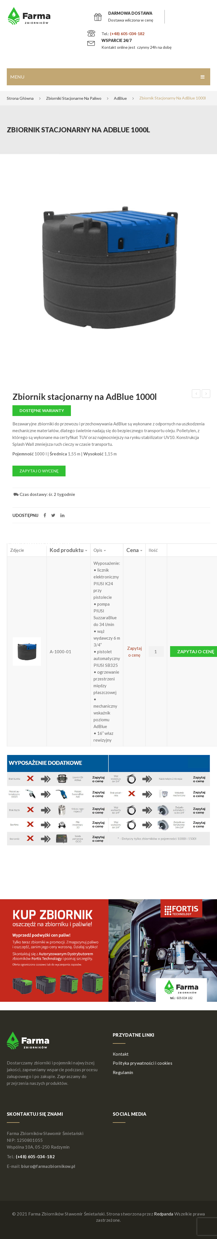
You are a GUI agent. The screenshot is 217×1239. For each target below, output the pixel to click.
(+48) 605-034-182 (127, 33)
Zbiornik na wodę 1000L (206, 394)
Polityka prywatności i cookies (142, 1063)
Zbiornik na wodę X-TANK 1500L (196, 394)
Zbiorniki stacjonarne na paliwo (73, 98)
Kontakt (121, 1053)
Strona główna (20, 98)
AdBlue (120, 98)
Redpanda (163, 1213)
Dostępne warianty (41, 410)
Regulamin (123, 1072)
